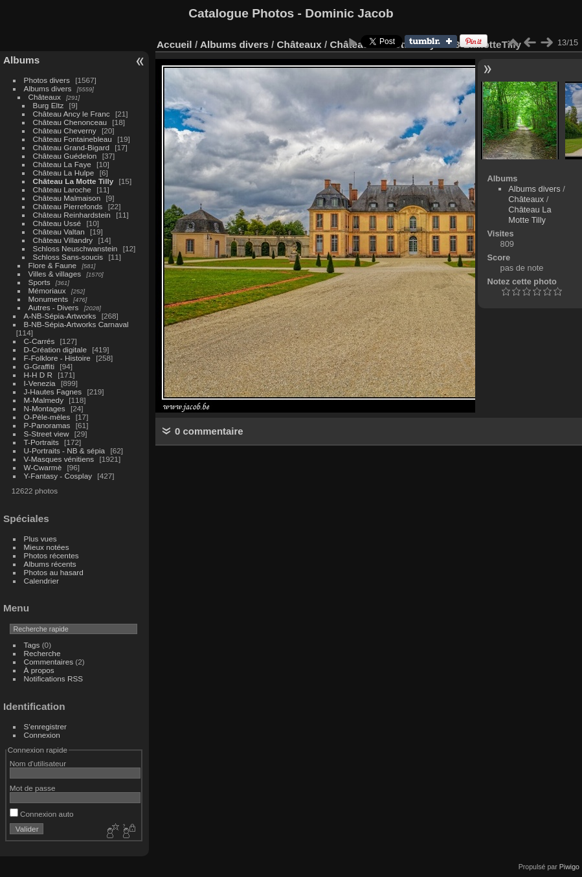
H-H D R (38, 374)
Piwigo (569, 867)
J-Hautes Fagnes (53, 391)
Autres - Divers (53, 307)
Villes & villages (55, 273)
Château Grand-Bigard (71, 147)
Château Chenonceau (70, 122)
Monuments (48, 299)
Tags (32, 645)
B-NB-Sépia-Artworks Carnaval (76, 324)
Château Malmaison (67, 198)
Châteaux (44, 97)
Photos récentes (51, 555)
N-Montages (44, 408)
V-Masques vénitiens (59, 459)
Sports (39, 282)
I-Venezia (40, 383)
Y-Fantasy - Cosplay (58, 476)
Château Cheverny (64, 130)
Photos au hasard (54, 572)
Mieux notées (46, 547)
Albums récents (50, 564)
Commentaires (49, 661)
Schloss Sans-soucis (68, 257)
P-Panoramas (47, 425)
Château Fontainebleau (72, 139)
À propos (39, 670)
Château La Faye (62, 164)
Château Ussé (57, 223)
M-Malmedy (43, 400)
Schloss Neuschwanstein (75, 248)
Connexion (42, 735)
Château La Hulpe (64, 172)
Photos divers (47, 80)
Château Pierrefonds (68, 206)
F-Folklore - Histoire (57, 358)
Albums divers (48, 88)
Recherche (42, 653)
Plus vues (40, 538)
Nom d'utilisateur (38, 763)
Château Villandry (63, 240)
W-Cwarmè (43, 467)
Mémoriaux (47, 290)
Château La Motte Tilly (73, 181)
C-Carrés (39, 341)
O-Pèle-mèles (47, 417)
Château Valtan (59, 231)
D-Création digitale (55, 349)
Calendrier (41, 580)
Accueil (174, 44)
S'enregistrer (45, 726)
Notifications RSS (54, 678)
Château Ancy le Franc (71, 113)
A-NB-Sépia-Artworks (60, 316)
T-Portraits (41, 442)
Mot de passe (33, 788)
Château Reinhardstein (72, 215)
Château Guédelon (65, 156)
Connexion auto (42, 814)
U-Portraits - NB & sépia (65, 450)
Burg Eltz (48, 105)
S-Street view (46, 433)
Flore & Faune (52, 265)
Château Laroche (62, 189)
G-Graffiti (39, 366)
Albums (21, 59)
